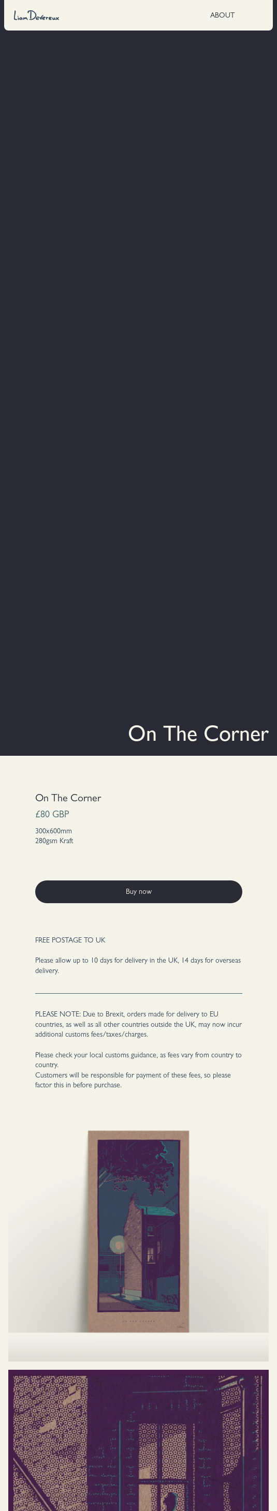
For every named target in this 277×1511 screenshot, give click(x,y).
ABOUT (222, 16)
